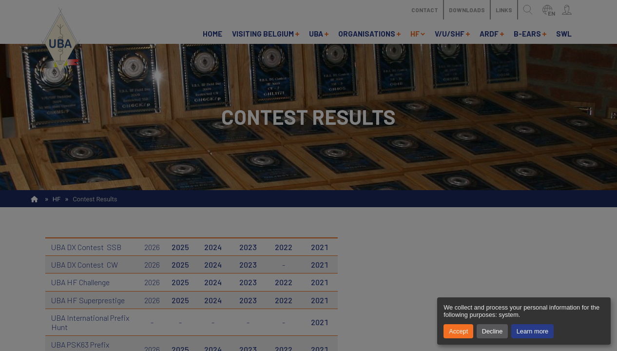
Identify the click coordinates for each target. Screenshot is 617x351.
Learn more (532, 331)
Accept (458, 331)
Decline (492, 331)
